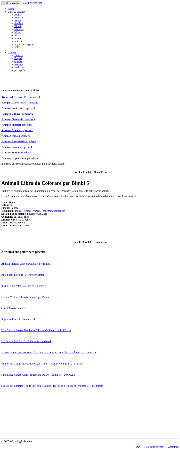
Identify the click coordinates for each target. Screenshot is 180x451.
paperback (18, 108)
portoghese (59, 210)
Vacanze (18, 38)
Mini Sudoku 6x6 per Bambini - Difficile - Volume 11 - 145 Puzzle (36, 330)
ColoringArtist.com (32, 2)
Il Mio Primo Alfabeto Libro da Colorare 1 (23, 286)
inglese (19, 210)
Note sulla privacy (154, 446)
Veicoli (18, 41)
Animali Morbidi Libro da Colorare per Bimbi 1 (26, 263)
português (19, 70)
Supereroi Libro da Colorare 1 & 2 (19, 319)
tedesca (28, 210)
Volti (16, 47)
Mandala (19, 29)
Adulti (17, 14)
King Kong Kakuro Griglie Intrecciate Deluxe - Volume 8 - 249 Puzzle (38, 374)
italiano (12, 52)
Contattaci (173, 446)
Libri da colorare (16, 11)
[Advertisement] (90, 414)
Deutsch (18, 55)
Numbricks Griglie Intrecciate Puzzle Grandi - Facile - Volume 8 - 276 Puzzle (42, 363)
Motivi (18, 35)
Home (11, 8)
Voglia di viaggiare (24, 44)
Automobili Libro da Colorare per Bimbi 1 (23, 274)
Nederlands (20, 67)
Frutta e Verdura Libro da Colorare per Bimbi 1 (26, 297)
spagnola (47, 210)
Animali (18, 17)
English (18, 58)
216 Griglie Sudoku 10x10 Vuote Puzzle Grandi (26, 341)
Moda (17, 32)
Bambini (18, 23)
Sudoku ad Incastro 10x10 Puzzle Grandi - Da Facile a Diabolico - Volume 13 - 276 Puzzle (48, 352)
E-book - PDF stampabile (21, 97)
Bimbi (17, 26)
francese (37, 210)
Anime (18, 20)
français (18, 64)
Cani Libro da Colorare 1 (14, 308)
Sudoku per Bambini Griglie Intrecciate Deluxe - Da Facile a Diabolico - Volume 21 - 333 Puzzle (52, 385)
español (18, 61)
